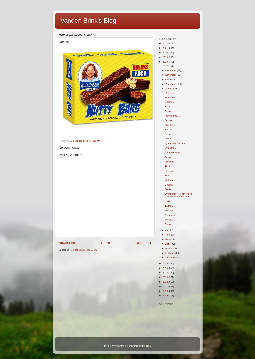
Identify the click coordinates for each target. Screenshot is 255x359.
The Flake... (171, 97)
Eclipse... (169, 120)
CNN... (168, 201)
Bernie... (169, 157)
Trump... (169, 206)
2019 (165, 57)
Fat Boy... (170, 171)
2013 (165, 277)
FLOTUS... (170, 92)
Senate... (169, 219)
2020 (165, 52)
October (169, 79)
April (168, 243)
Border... (169, 189)
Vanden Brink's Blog (88, 20)
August (169, 88)
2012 (165, 282)
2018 (165, 61)
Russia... (169, 129)
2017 (165, 66)
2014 (165, 272)
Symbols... (170, 148)
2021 (165, 48)
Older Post (143, 243)
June (168, 234)
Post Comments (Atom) (85, 250)
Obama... (169, 102)
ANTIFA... (170, 125)
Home (105, 243)
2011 (165, 286)
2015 (165, 268)
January (169, 257)
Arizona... (170, 210)
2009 (165, 295)
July (167, 230)
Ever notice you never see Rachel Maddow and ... (178, 195)
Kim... (168, 175)
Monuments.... (172, 115)
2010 (165, 291)
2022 (165, 43)
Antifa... (169, 138)
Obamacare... (172, 215)
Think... (168, 166)
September (171, 84)
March (169, 248)
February (170, 253)
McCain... (170, 180)
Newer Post (67, 243)
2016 (165, 263)
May (167, 239)
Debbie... (169, 184)
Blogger (146, 346)
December (171, 70)
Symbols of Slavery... (176, 143)
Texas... (169, 106)
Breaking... (170, 161)
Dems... (169, 111)
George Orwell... (173, 152)
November (171, 75)
